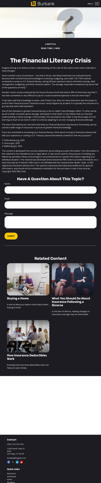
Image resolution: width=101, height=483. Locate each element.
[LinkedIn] (17, 462)
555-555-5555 (18, 444)
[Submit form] (11, 236)
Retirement (11, 473)
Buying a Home (18, 298)
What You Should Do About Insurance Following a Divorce (71, 302)
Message (9, 213)
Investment (11, 476)
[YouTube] (21, 462)
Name (7, 183)
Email (7, 198)
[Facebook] (8, 462)
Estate (9, 479)
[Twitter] (13, 462)
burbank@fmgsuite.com (16, 458)
